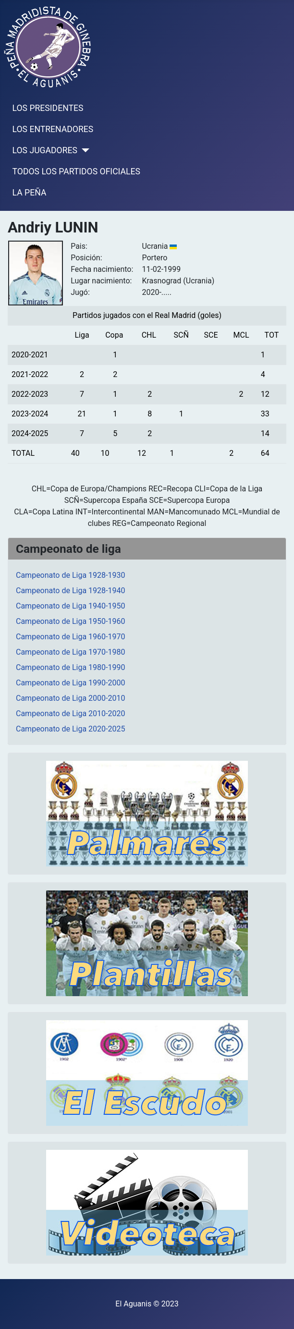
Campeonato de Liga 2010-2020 (70, 713)
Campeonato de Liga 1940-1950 (70, 605)
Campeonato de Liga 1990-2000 (70, 682)
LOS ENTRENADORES (53, 129)
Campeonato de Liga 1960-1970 (70, 636)
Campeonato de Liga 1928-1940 (70, 590)
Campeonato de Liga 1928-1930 (70, 575)
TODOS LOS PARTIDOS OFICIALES (76, 171)
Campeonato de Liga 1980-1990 (70, 667)
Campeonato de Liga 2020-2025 (70, 728)
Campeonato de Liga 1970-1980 (70, 652)
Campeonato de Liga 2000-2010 (70, 698)
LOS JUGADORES (44, 150)
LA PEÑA (29, 192)
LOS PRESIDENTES (48, 108)
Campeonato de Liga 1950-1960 (70, 621)
